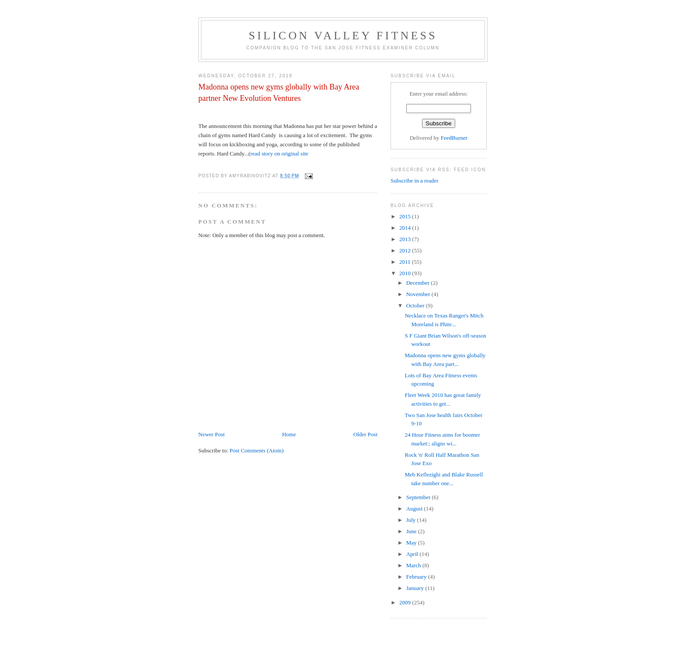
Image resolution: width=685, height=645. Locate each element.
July (411, 520)
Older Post (365, 434)
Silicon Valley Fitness (343, 35)
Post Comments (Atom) (257, 450)
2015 (405, 216)
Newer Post (211, 434)
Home (289, 434)
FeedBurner (454, 138)
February (417, 576)
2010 (405, 273)
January (416, 588)
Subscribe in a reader (414, 180)
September (419, 497)
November (419, 294)
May (412, 542)
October (416, 305)
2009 (405, 602)
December (418, 282)
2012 (405, 250)
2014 (405, 227)
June (412, 531)
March (414, 565)
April (413, 554)
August (415, 508)
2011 (405, 262)
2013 (405, 239)
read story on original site (279, 153)
